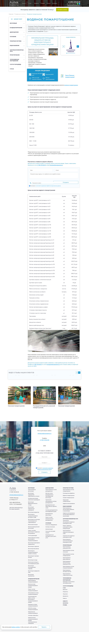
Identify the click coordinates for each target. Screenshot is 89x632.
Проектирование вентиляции (32, 489)
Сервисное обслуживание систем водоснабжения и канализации (69, 513)
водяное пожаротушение (71, 85)
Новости (65, 596)
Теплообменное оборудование (14, 60)
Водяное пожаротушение (68, 494)
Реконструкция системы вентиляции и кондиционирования (33, 538)
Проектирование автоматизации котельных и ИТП (67, 561)
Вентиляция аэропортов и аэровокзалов (34, 542)
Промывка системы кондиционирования (33, 604)
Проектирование (15, 55)
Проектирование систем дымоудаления (51, 489)
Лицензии (65, 592)
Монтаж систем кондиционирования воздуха (33, 584)
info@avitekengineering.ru (73, 5)
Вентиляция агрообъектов (31, 574)
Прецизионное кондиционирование (33, 611)
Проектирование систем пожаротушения (68, 489)
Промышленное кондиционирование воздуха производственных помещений (33, 619)
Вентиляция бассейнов (33, 547)
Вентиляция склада (32, 558)
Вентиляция (13, 23)
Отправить (44, 471)
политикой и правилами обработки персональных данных (48, 184)
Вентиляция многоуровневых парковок (32, 566)
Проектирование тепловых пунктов (67, 569)
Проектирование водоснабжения (66, 557)
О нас (30, 3)
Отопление (13, 36)
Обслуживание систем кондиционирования (33, 592)
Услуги (24, 3)
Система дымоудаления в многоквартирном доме (51, 509)
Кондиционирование (16, 27)
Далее (45, 31)
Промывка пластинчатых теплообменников (68, 581)
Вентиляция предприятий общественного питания (33, 493)
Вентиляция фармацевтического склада (32, 502)
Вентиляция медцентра (33, 510)
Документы (65, 594)
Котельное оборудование (51, 523)
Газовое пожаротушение (68, 496)
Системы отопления (50, 525)
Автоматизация (49, 527)
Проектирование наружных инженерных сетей (68, 531)
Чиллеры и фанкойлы (33, 614)
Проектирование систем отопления (68, 549)
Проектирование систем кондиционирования (68, 566)
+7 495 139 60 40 (74, 2)
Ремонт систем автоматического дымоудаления (49, 517)
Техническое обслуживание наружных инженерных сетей (68, 521)
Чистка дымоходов (32, 534)
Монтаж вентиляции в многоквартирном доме (33, 561)
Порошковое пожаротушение (66, 499)
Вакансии (65, 588)
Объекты (36, 3)
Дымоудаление (14, 32)
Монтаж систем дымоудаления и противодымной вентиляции (49, 494)
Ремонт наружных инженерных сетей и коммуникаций (67, 526)
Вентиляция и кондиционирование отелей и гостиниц (33, 551)
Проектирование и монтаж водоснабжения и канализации (68, 508)
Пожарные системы (15, 41)
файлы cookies (16, 627)
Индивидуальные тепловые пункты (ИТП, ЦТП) (51, 535)
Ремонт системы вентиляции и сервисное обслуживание (34, 530)
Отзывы (43, 3)
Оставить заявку (62, 9)
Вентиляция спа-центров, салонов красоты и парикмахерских (34, 520)
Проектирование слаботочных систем (67, 573)
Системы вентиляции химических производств (34, 497)
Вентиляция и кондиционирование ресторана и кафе (33, 514)
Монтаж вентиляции (33, 523)
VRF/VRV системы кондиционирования (33, 607)
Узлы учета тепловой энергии (50, 530)
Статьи (48, 3)
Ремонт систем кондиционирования (33, 588)
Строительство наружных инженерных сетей (68, 535)
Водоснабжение (14, 45)
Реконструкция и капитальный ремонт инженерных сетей (68, 539)
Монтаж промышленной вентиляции (33, 526)
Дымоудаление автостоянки (49, 513)
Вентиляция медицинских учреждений (31, 507)
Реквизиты (65, 590)
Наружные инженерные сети (16, 50)
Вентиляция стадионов (33, 545)
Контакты (54, 3)
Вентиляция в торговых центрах (33, 555)
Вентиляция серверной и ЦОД (34, 570)
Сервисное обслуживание (69, 502)
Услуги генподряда (15, 64)
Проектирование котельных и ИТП (67, 546)
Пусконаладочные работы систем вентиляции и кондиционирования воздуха (33, 598)
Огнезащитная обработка (68, 491)
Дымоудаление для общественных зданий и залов (51, 505)
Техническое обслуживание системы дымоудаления (51, 500)
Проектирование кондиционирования (33, 580)
